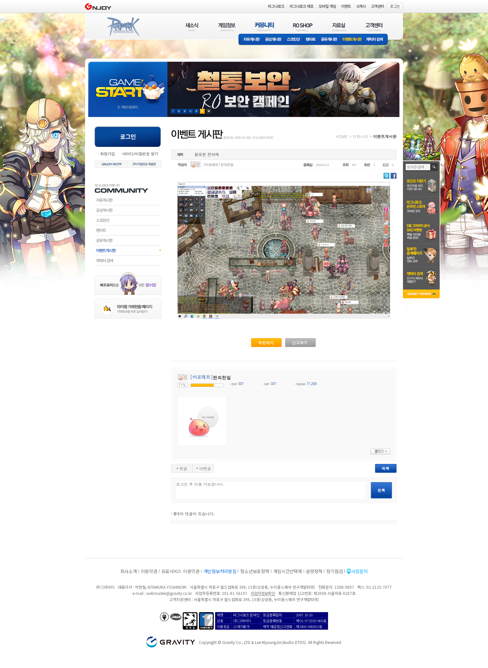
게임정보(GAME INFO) (227, 26)
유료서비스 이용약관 (180, 571)
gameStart (127, 83)
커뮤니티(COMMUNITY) (264, 26)
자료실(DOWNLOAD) (338, 26)
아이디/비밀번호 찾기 (140, 153)
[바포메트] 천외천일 (219, 164)
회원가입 (107, 153)
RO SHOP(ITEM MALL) (302, 26)
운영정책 (314, 571)
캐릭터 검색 (376, 40)
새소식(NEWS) (191, 26)
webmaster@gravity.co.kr (169, 593)
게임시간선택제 (287, 571)
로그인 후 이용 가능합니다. (271, 490)
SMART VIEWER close (422, 294)
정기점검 (334, 571)
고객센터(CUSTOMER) (374, 26)
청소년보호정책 (254, 571)
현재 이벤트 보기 (208, 111)
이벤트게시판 (352, 40)
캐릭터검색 (128, 260)
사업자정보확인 (262, 593)
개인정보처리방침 (220, 571)
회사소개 (128, 571)
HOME (342, 136)
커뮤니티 (360, 136)
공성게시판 (273, 40)
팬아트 (310, 40)
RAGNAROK (122, 27)
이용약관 (149, 571)
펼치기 (380, 451)
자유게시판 (250, 40)
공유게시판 (329, 40)
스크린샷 (294, 40)
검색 (434, 167)
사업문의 (359, 571)
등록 (381, 490)
